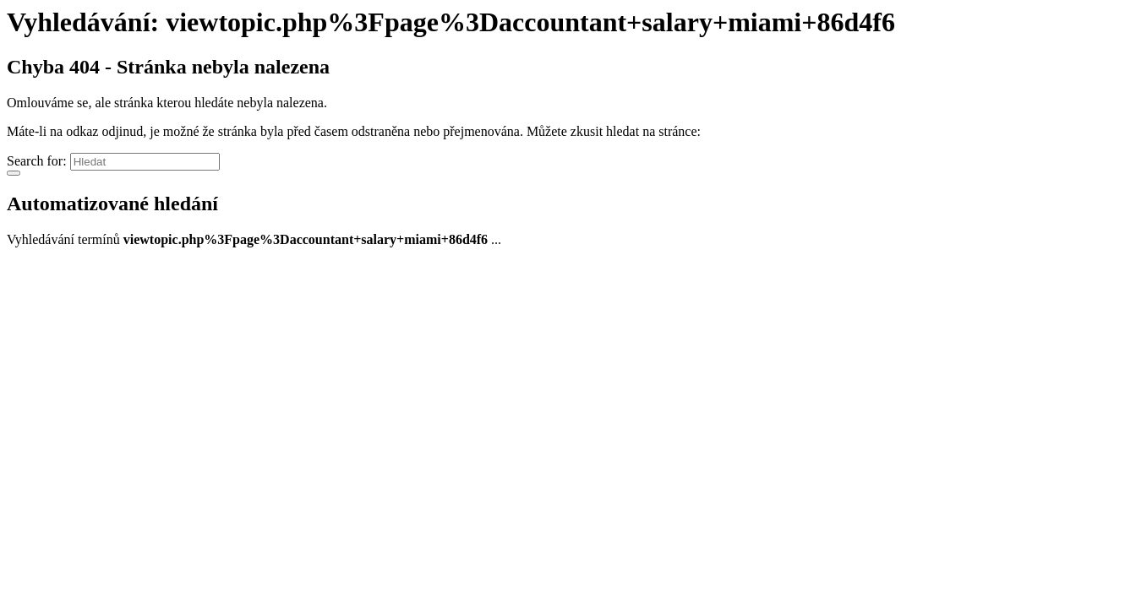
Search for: (37, 161)
